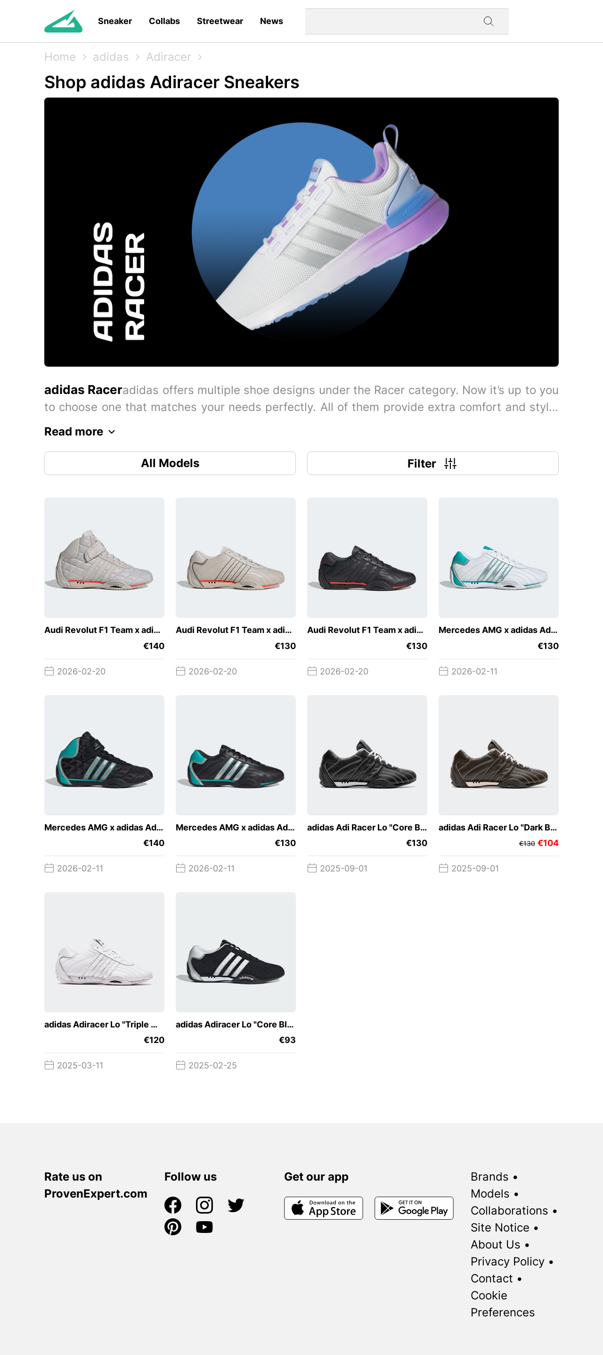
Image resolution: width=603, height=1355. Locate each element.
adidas (111, 57)
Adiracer (168, 57)
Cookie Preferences (503, 1304)
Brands (490, 1176)
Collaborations (509, 1210)
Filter (433, 463)
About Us (496, 1244)
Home (60, 57)
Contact (492, 1278)
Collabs (164, 21)
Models (490, 1193)
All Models (170, 463)
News (271, 21)
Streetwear (220, 21)
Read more (82, 431)
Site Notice (500, 1227)
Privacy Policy (508, 1261)
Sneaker (115, 21)
